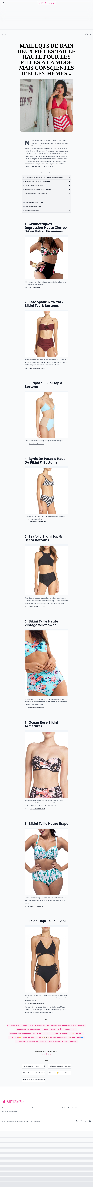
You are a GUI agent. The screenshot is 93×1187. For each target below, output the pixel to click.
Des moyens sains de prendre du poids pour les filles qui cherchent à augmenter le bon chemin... (46, 1025)
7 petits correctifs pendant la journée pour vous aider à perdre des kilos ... (46, 1029)
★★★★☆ (88, 34)
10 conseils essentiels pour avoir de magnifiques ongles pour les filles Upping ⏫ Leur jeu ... (46, 1033)
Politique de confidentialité (70, 1108)
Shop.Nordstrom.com (37, 368)
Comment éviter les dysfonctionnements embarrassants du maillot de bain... (46, 1041)
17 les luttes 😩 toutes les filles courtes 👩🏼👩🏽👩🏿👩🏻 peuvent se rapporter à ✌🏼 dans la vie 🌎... (46, 1037)
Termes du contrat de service (11, 1111)
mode (4, 34)
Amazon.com (35, 287)
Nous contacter (36, 1108)
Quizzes (4, 1108)
